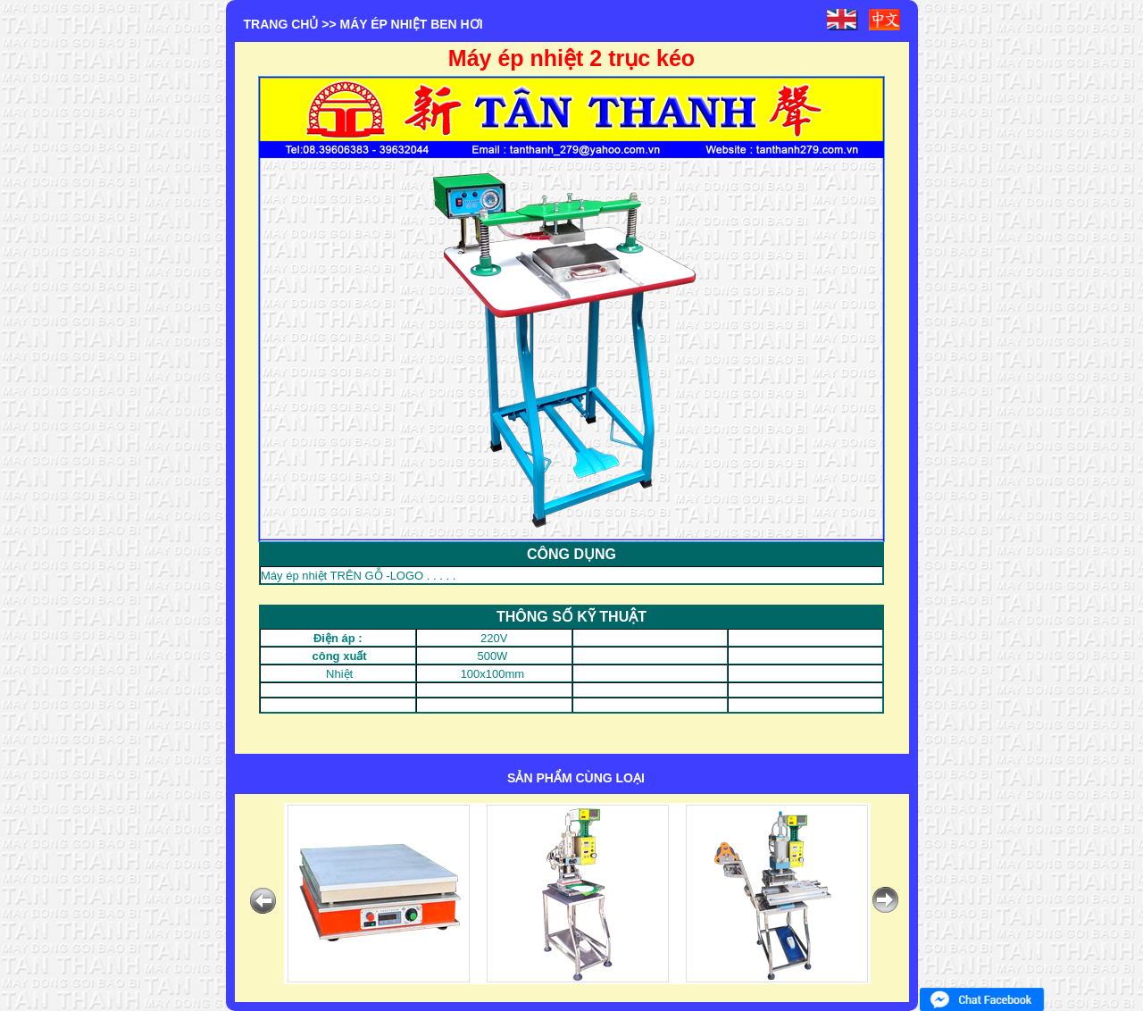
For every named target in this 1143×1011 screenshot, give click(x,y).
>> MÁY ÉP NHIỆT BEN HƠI (401, 24)
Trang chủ (281, 24)
